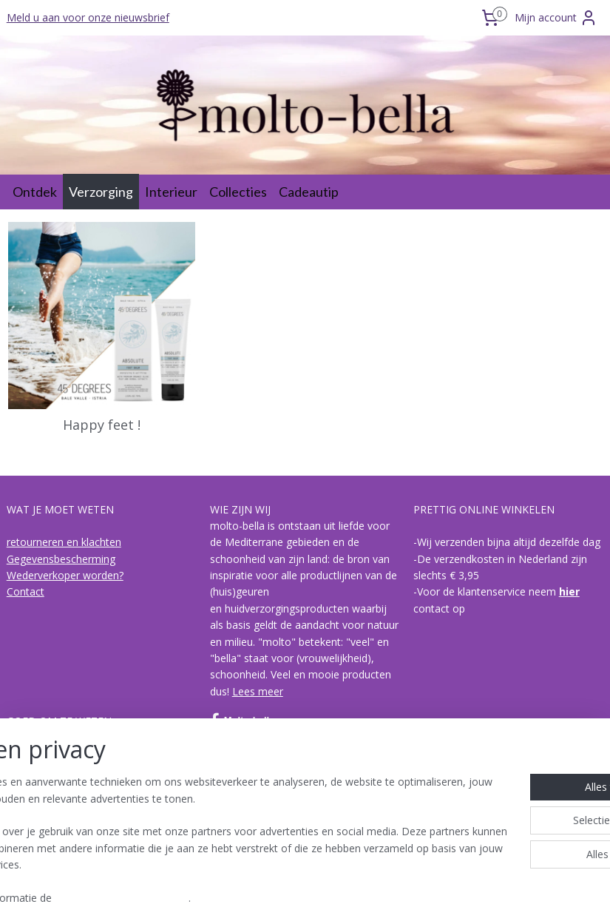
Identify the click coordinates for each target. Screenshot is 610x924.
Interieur (171, 191)
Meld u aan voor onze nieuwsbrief (88, 17)
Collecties (238, 191)
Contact (25, 591)
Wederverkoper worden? (65, 575)
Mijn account (556, 18)
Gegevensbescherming (61, 559)
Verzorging (101, 191)
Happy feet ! (101, 426)
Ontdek (35, 191)
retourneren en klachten (64, 542)
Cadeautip (309, 191)
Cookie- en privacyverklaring (237, 898)
